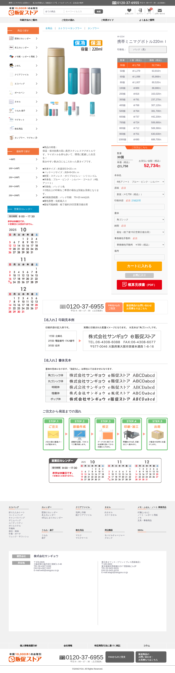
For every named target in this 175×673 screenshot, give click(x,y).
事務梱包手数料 (122, 238)
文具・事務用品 (145, 520)
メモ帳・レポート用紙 (22, 56)
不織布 (12, 528)
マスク (79, 535)
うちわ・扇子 (48, 530)
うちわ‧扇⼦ (17, 110)
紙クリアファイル (84, 515)
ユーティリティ (16, 523)
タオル (15, 101)
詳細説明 (136, 200)
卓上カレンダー (19, 47)
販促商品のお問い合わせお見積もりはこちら (139, 307)
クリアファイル (19, 74)
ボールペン (17, 92)
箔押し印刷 (81, 512)
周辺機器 (109, 530)
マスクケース (82, 538)
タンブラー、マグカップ (23, 137)
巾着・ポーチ (15, 534)
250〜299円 (14, 195)
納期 (116, 225)
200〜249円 (14, 186)
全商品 (48, 28)
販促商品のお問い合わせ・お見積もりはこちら (148, 657)
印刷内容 (119, 200)
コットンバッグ (16, 515)
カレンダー (47, 507)
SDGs (140, 530)
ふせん (15, 65)
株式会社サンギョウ (46, 556)
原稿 (116, 188)
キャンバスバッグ (17, 518)
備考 (116, 251)
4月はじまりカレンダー (52, 518)
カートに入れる (139, 266)
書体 (116, 213)
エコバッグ (17, 83)
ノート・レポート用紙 (148, 515)
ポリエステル (15, 526)
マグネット (17, 119)
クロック (109, 538)
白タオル (109, 512)
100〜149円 (14, 168)
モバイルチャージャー (115, 535)
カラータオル (111, 515)
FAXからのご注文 (114, 307)
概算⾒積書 (139, 284)
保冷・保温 (14, 531)
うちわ (45, 535)
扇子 (44, 538)
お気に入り (139, 275)
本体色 (117, 175)
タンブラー (93, 28)
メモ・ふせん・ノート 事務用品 (152, 507)
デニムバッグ (15, 520)
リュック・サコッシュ (19, 536)
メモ (140, 518)
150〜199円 (14, 177)
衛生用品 (16, 128)
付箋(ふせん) (143, 512)
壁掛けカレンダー (20, 38)
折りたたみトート (17, 512)
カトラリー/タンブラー (70, 28)
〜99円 (12, 159)
